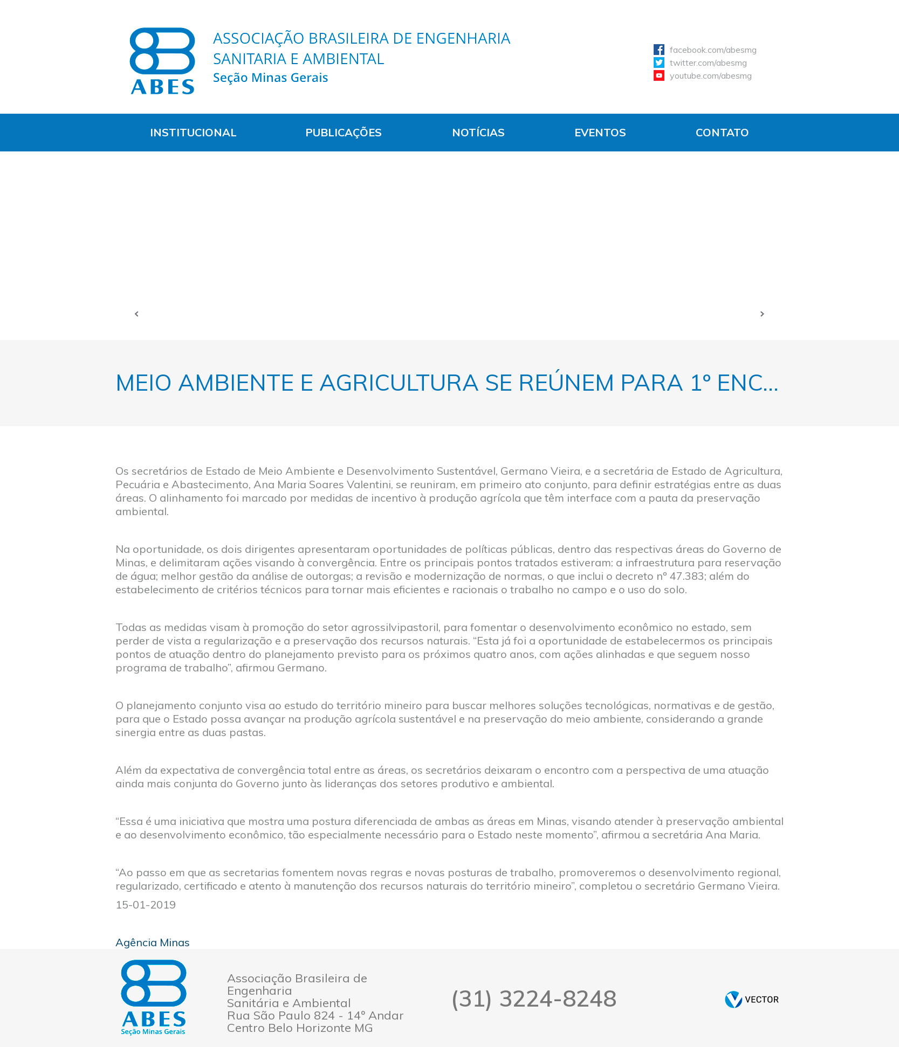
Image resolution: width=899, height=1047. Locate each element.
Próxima (762, 314)
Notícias (478, 132)
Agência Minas (152, 942)
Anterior (137, 314)
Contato (722, 132)
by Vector (752, 999)
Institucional (193, 132)
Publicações (343, 132)
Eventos (600, 132)
